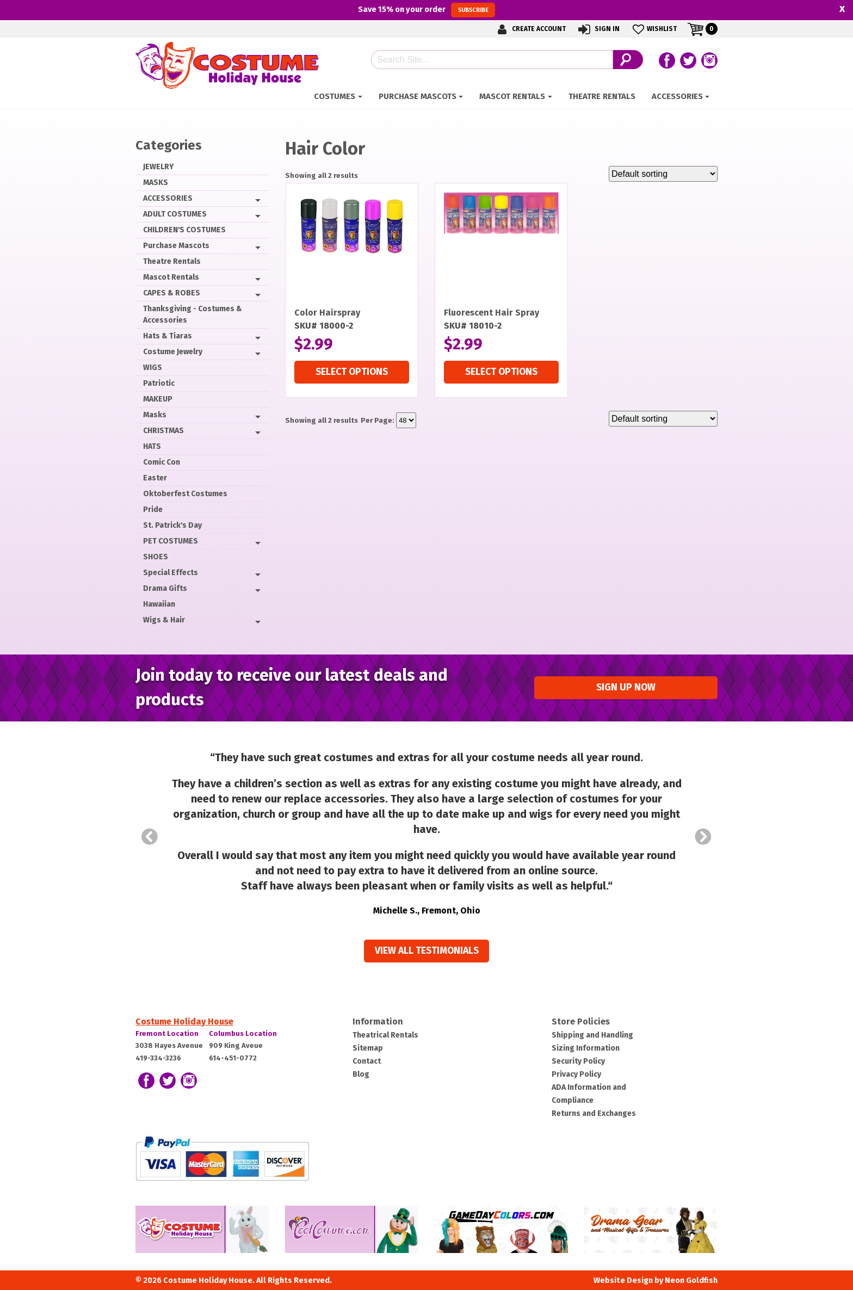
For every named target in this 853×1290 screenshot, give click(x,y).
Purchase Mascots (417, 96)
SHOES (155, 556)
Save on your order (426, 10)
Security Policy (578, 1061)
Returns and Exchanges (594, 1113)
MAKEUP (157, 399)
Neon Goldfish (691, 1280)
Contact (367, 1061)
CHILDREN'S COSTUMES (184, 229)
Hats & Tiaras (167, 336)
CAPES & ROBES (171, 293)
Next (703, 836)
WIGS (152, 367)
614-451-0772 (233, 1058)
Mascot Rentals (512, 96)
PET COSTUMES (170, 541)
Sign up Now (626, 687)
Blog (361, 1074)
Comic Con (161, 462)
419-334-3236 (158, 1058)
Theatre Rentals (601, 96)
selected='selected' (406, 420)
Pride (153, 509)
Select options (352, 372)
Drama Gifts (165, 588)
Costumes (334, 96)
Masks (154, 414)
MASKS (155, 182)
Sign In (598, 29)
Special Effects (170, 572)
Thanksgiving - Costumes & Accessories (192, 314)
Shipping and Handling (592, 1035)
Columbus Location (243, 1033)
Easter (155, 478)
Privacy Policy (576, 1074)
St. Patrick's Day (172, 525)
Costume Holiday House (184, 1021)
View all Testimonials (427, 950)
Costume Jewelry (172, 351)
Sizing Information (586, 1048)
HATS (152, 446)
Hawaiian (159, 604)
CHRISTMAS (163, 430)
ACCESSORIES (677, 96)
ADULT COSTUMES (175, 214)
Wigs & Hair (164, 620)
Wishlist (654, 29)
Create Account (530, 29)
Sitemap (368, 1048)
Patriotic (159, 383)
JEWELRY (158, 166)
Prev (149, 836)
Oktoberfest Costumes (185, 493)
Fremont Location (167, 1033)
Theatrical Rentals (385, 1035)
